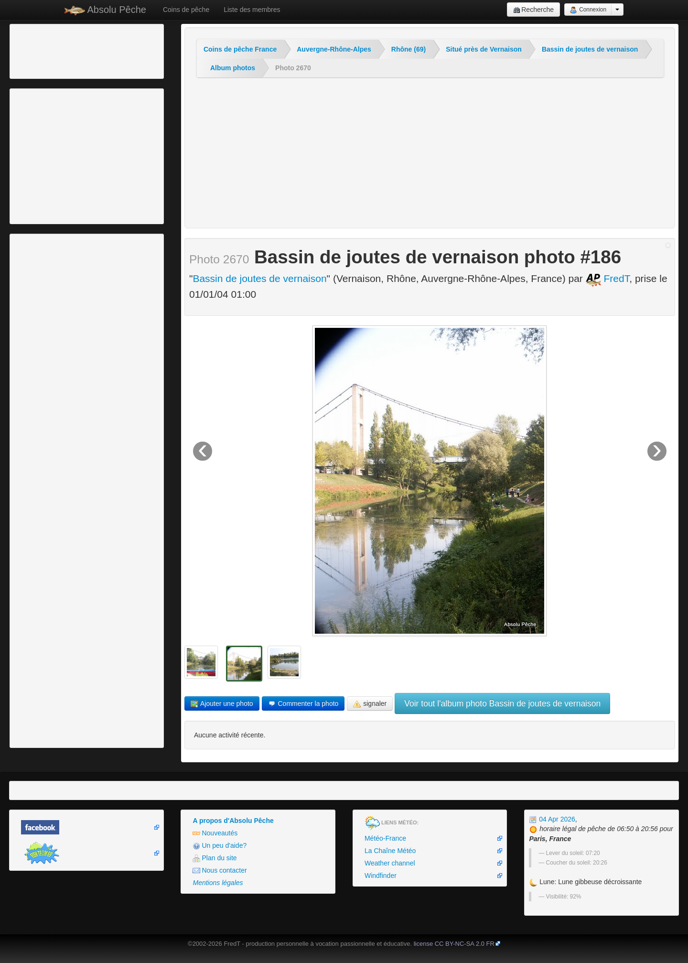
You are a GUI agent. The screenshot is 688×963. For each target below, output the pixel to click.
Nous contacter (220, 870)
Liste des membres (252, 9)
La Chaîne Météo (390, 851)
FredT (608, 278)
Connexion (588, 10)
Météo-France (385, 838)
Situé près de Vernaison (484, 49)
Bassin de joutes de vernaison (590, 49)
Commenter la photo (303, 704)
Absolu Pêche (105, 9)
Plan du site (214, 858)
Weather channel (390, 863)
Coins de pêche (186, 9)
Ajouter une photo (222, 704)
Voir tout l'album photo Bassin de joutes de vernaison (502, 703)
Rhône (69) (408, 49)
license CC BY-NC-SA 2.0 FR (454, 943)
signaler (370, 704)
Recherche (533, 10)
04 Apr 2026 (552, 819)
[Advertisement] (65, 50)
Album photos (232, 68)
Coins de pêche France (240, 49)
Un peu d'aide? (220, 846)
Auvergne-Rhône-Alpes (334, 49)
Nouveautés (215, 833)
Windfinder (381, 875)
